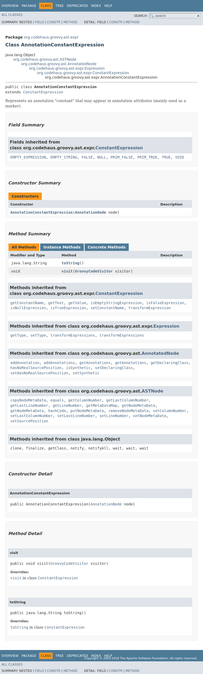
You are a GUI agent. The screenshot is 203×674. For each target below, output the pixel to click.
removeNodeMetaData (128, 411)
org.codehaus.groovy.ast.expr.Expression (67, 68)
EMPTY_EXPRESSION (28, 157)
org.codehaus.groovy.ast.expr (51, 37)
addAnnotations (59, 363)
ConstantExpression (43, 92)
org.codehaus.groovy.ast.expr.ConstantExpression (83, 73)
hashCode (57, 411)
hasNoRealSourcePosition (36, 368)
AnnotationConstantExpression (41, 212)
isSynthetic (78, 368)
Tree (60, 6)
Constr (53, 22)
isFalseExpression (165, 303)
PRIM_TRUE (147, 157)
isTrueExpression (68, 308)
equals (57, 400)
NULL (101, 157)
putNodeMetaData (87, 411)
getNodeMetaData (138, 405)
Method (70, 22)
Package (29, 6)
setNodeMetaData (149, 416)
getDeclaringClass (169, 363)
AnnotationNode (90, 212)
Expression (166, 326)
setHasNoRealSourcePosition (39, 373)
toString (70, 263)
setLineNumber (113, 416)
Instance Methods (61, 247)
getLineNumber (67, 405)
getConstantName (27, 303)
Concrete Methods (107, 247)
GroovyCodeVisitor (94, 271)
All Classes (12, 15)
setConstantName (107, 308)
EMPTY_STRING (63, 157)
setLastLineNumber (76, 416)
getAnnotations (94, 363)
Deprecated (77, 6)
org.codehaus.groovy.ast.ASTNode (44, 59)
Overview (10, 6)
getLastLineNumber (29, 405)
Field (39, 22)
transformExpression (149, 308)
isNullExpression (28, 308)
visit (67, 271)
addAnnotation (24, 363)
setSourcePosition (29, 421)
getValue (77, 303)
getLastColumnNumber (127, 400)
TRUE (166, 157)
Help (108, 6)
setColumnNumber (169, 411)
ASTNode (152, 391)
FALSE (87, 157)
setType (38, 335)
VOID (179, 157)
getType (18, 335)
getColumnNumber (85, 400)
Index (96, 6)
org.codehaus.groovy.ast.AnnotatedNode (58, 64)
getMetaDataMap (101, 405)
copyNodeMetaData (28, 400)
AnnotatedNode (160, 353)
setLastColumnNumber (31, 416)
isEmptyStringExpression (116, 303)
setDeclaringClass (114, 368)
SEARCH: (141, 16)
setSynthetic (86, 373)
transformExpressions (72, 335)
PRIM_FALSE (121, 157)
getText (56, 303)
